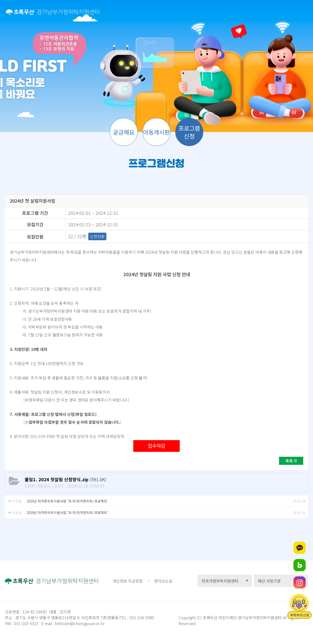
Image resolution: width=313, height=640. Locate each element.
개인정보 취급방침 (127, 581)
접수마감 (156, 445)
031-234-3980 (141, 617)
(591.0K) (65, 479)
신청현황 (97, 236)
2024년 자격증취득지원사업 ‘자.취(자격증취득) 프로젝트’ (67, 512)
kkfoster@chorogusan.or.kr (79, 623)
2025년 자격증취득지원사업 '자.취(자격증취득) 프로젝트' (67, 501)
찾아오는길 (163, 581)
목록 (289, 461)
